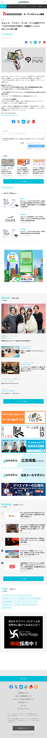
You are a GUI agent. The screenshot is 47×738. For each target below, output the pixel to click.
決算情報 (40, 6)
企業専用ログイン (23, 728)
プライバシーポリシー (23, 709)
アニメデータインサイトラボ (24, 595)
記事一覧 (3, 6)
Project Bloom (6, 604)
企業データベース (12, 6)
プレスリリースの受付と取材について (23, 699)
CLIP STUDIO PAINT (7, 34)
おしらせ (23, 705)
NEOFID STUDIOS (6, 607)
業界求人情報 (22, 6)
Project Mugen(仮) (7, 601)
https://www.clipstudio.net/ (9, 115)
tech (3, 19)
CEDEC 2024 (22, 598)
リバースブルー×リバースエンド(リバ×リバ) (25, 601)
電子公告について (23, 702)
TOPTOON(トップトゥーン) (9, 598)
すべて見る (23, 181)
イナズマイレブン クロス (8, 595)
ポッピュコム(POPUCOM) (34, 598)
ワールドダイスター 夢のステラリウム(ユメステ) (24, 604)
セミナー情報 (31, 6)
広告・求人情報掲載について (23, 696)
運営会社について (23, 693)
